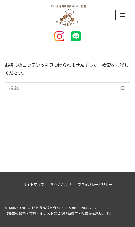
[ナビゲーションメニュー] (122, 15)
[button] (122, 88)
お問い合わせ (60, 184)
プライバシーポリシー (94, 184)
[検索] (60, 88)
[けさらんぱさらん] (68, 15)
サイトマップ (33, 184)
